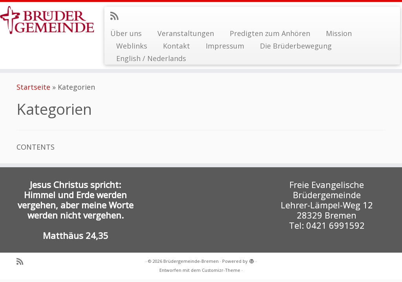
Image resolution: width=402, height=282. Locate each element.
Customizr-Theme (221, 270)
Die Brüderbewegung (296, 46)
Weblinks (131, 46)
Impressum (225, 46)
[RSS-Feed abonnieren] (116, 15)
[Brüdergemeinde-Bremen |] (47, 20)
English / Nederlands (151, 58)
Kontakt (176, 46)
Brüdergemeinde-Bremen (191, 261)
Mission (339, 33)
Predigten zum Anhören (270, 33)
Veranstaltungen (185, 33)
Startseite (33, 87)
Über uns (126, 33)
